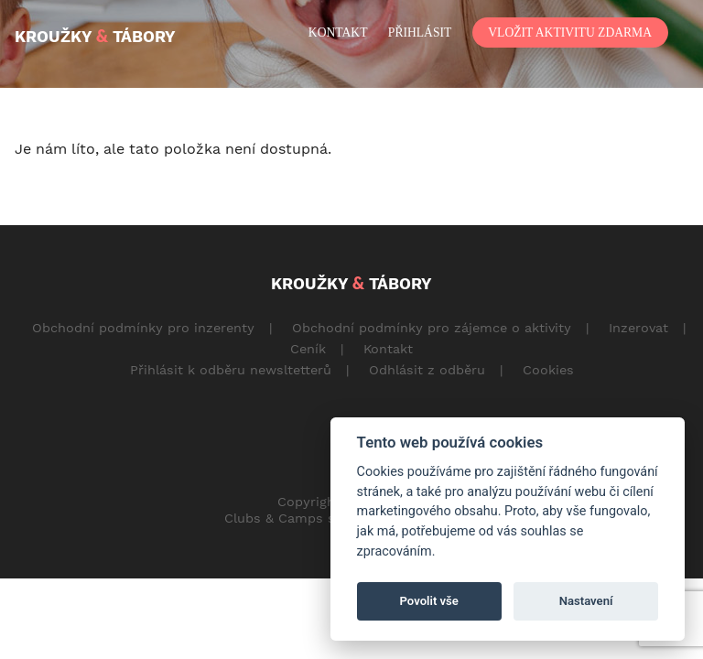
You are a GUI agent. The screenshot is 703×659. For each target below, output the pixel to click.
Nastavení (586, 601)
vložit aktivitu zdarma (570, 32)
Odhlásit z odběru (427, 369)
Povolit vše (429, 601)
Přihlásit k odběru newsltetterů (230, 369)
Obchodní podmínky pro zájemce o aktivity (431, 327)
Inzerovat (638, 327)
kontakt (338, 32)
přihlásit (419, 32)
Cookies (548, 369)
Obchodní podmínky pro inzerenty (143, 327)
